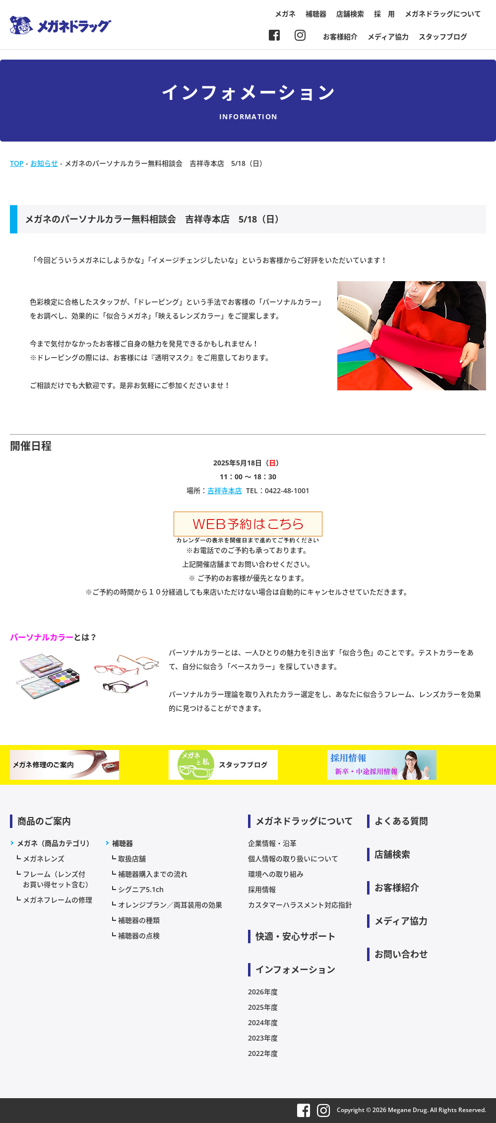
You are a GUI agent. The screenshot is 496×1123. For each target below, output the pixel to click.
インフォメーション (295, 969)
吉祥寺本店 (224, 490)
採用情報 (262, 889)
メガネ (285, 13)
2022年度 (263, 1053)
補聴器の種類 (139, 920)
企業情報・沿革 (272, 843)
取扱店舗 (132, 858)
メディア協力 (388, 36)
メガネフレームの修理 (57, 899)
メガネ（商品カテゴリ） (55, 843)
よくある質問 (401, 821)
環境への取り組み (276, 874)
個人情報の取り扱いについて (293, 858)
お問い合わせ (401, 954)
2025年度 (263, 1007)
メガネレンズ (43, 858)
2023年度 (263, 1038)
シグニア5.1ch (141, 889)
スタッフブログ (443, 36)
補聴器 (316, 13)
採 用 (384, 13)
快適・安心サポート (295, 936)
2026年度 (263, 991)
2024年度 (263, 1022)
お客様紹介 (340, 36)
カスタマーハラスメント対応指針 (300, 904)
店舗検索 (350, 13)
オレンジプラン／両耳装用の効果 (170, 904)
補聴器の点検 (139, 935)
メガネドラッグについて (443, 13)
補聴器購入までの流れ (152, 874)
